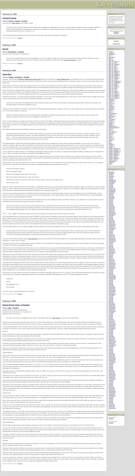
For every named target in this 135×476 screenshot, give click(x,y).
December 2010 (112, 263)
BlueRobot (111, 422)
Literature (111, 121)
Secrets (5, 49)
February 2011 (112, 260)
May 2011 (111, 256)
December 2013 (112, 223)
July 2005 (111, 347)
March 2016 (111, 205)
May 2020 (111, 174)
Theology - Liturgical (14, 21)
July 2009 (111, 280)
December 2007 (112, 306)
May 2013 (111, 232)
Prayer (110, 137)
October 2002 (112, 394)
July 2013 (111, 230)
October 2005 (112, 343)
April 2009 (111, 284)
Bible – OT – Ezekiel (113, 85)
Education (111, 109)
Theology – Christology (113, 150)
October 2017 (112, 193)
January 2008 (112, 305)
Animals (110, 51)
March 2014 (111, 219)
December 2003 (112, 374)
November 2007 (112, 308)
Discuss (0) (20, 38)
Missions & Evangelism (113, 127)
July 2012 (111, 243)
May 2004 (111, 367)
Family (110, 112)
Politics (110, 136)
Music (110, 130)
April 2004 (111, 368)
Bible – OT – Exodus (113, 83)
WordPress (111, 418)
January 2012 (112, 250)
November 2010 (112, 264)
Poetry (110, 134)
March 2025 (111, 171)
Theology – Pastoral (113, 155)
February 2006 (112, 337)
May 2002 (111, 401)
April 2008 (111, 301)
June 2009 (111, 281)
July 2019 (111, 177)
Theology (111, 147)
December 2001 (112, 408)
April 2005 (111, 351)
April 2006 (111, 335)
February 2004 (112, 371)
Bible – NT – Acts (112, 62)
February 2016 (112, 207)
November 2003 (112, 375)
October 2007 (112, 309)
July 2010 (111, 270)
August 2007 (111, 312)
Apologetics (111, 53)
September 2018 (112, 181)
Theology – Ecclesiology (114, 151)
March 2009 (111, 285)
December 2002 (112, 391)
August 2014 (111, 215)
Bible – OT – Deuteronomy (114, 81)
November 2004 (112, 358)
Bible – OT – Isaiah (113, 88)
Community (111, 106)
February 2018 (112, 188)
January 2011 (112, 261)
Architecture (111, 54)
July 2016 (111, 200)
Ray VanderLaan (33, 238)
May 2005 (111, 350)
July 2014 (111, 216)
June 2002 (111, 399)
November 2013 (112, 225)
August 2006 (111, 329)
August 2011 (111, 253)
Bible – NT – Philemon (113, 72)
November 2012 (112, 239)
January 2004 (112, 373)
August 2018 (111, 183)
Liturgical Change (9, 18)
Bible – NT (111, 60)
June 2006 (111, 332)
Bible (9, 308)
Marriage (110, 123)
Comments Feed (116, 43)
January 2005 (112, 356)
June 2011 (111, 254)
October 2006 (112, 326)
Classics (110, 105)
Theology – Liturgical (113, 154)
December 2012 (112, 238)
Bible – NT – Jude (112, 67)
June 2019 (111, 178)
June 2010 (111, 271)
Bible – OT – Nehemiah (114, 95)
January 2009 (112, 288)
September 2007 (112, 311)
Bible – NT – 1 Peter (113, 61)
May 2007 (111, 316)
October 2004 (112, 360)
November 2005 (112, 342)
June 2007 (111, 315)
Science (110, 140)
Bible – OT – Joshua (113, 91)
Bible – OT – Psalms (113, 96)
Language (111, 120)
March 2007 (111, 319)
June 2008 (111, 298)
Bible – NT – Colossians (114, 64)
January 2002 (112, 406)
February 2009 (112, 287)
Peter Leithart (56, 318)
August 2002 (111, 396)
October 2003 (112, 377)
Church (110, 102)
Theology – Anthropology (114, 148)
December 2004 (112, 357)
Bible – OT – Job (112, 89)
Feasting (110, 114)
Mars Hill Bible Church (63, 79)
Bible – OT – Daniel (113, 79)
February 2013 (112, 235)
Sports (110, 143)
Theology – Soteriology (113, 158)
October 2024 (112, 173)
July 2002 (111, 398)
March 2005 (111, 353)
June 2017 (111, 194)
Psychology (111, 138)
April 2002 (111, 402)
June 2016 (111, 201)
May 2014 (111, 218)
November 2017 (112, 191)
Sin (109, 141)
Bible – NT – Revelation (114, 75)
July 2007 (111, 313)
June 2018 (111, 185)
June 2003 (111, 382)
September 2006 (112, 328)
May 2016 (111, 202)
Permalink (24, 21)
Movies (110, 128)
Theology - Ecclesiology (15, 77)
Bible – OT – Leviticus (113, 93)
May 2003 (111, 384)
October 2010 (112, 266)
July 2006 (111, 330)
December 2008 (112, 290)
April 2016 (111, 204)
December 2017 (112, 190)
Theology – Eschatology (114, 152)
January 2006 (112, 339)
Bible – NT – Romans (113, 76)
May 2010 (111, 273)
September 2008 (112, 294)
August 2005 (111, 346)
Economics (111, 107)
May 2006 (111, 333)
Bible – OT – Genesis (113, 86)
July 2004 (111, 364)
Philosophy (111, 133)
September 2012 (112, 240)
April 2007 (111, 318)
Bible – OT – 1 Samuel (113, 78)
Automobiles (111, 57)
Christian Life (111, 100)
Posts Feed (116, 41)
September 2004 (112, 361)
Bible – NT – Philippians (114, 74)
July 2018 (111, 184)
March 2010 (111, 274)
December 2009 (112, 275)
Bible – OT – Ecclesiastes (114, 82)
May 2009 (111, 283)
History (110, 117)
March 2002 (111, 403)
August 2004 (111, 363)
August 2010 (111, 268)
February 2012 (112, 249)
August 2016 (111, 198)
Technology (111, 144)
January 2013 (112, 236)
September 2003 (112, 378)
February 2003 (112, 388)
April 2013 (111, 233)
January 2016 (112, 208)
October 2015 (112, 209)
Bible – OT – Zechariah (113, 98)
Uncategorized (112, 161)
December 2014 (112, 212)
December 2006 (112, 323)
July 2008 (111, 297)
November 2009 (112, 277)
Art (109, 55)
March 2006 (111, 336)
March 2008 (111, 302)
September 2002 (112, 395)
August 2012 (111, 242)
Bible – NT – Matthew (113, 71)
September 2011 (112, 252)
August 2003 (111, 380)
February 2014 (112, 221)
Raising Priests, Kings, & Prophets (16, 305)
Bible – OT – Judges (113, 92)
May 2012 (111, 246)
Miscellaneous (12, 52)
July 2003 (111, 381)
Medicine (111, 124)
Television (111, 145)
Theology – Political (113, 157)
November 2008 (112, 291)
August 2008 (111, 295)
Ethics (110, 110)
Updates (110, 162)
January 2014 (112, 222)
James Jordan (16, 23)
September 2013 (112, 228)
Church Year (111, 103)
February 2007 (112, 320)
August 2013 (111, 229)
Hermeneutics (112, 116)
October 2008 (112, 292)
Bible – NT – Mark (112, 69)
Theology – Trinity (112, 159)
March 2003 (111, 387)
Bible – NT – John (112, 65)
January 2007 (112, 322)
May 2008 (111, 299)
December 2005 (112, 340)
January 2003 (112, 389)
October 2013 (112, 226)
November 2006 (112, 325)
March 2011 (111, 259)
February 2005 (112, 354)
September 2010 (112, 267)
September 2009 (112, 278)
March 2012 (111, 247)
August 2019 (111, 176)
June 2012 (111, 245)
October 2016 (112, 197)
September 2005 (112, 344)
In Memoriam (111, 119)
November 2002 (112, 392)
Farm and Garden (112, 113)
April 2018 (111, 187)
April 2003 (111, 385)
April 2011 (111, 257)
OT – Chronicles (112, 131)
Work (110, 164)
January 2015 (112, 211)
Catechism (111, 99)
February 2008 (112, 304)
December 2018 (112, 180)
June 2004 (111, 365)
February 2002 (112, 405)
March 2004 (111, 370)
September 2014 (112, 214)
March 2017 (111, 195)
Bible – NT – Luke (112, 68)
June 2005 (111, 349)
